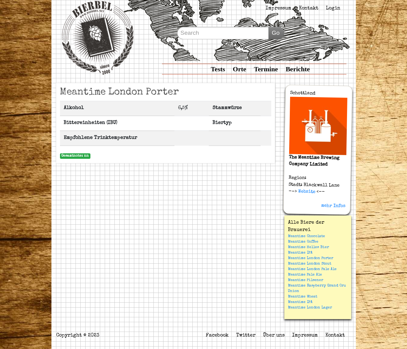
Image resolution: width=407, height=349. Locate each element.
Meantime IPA (300, 253)
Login (333, 8)
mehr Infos (333, 205)
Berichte (298, 69)
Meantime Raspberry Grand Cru (317, 286)
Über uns (274, 335)
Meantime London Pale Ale (312, 269)
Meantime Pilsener (305, 280)
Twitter (245, 335)
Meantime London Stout (309, 264)
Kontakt (308, 8)
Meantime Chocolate (306, 236)
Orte (239, 69)
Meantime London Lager (310, 308)
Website (305, 191)
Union (293, 291)
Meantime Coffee (303, 242)
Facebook (217, 335)
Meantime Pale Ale (305, 275)
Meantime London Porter (310, 258)
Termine (266, 69)
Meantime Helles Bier (308, 247)
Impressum (278, 8)
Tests (218, 69)
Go (276, 33)
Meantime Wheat (302, 297)
